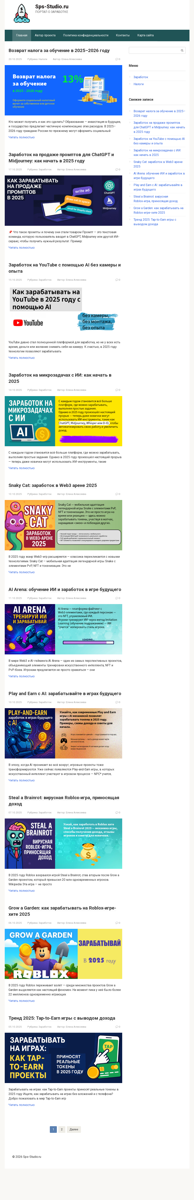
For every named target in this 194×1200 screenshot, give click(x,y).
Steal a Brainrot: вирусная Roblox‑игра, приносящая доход (60, 825)
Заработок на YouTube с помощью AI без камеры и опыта (64, 280)
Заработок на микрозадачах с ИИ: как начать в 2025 (60, 390)
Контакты (123, 35)
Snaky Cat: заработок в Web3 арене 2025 (63, 497)
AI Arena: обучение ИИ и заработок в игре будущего (64, 604)
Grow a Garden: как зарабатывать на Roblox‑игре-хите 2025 (57, 935)
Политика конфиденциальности (85, 35)
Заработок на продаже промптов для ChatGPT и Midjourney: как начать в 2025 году (63, 166)
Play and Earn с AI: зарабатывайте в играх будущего (64, 715)
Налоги (43, 65)
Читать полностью (22, 143)
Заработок (45, 181)
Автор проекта (45, 35)
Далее (73, 1161)
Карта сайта (145, 35)
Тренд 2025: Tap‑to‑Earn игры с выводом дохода (64, 1045)
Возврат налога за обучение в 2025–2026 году (64, 53)
